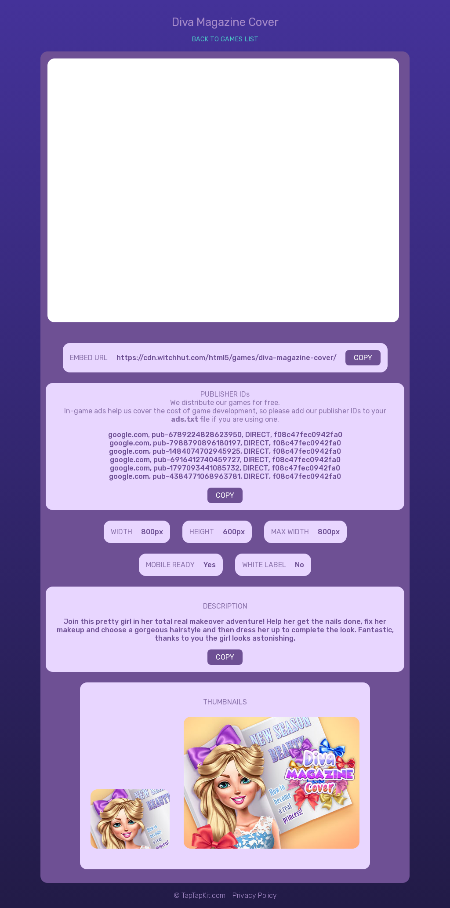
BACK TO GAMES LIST (225, 39)
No (299, 565)
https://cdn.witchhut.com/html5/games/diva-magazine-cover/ (226, 358)
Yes (209, 565)
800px (152, 532)
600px (234, 532)
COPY (363, 358)
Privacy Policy (254, 895)
